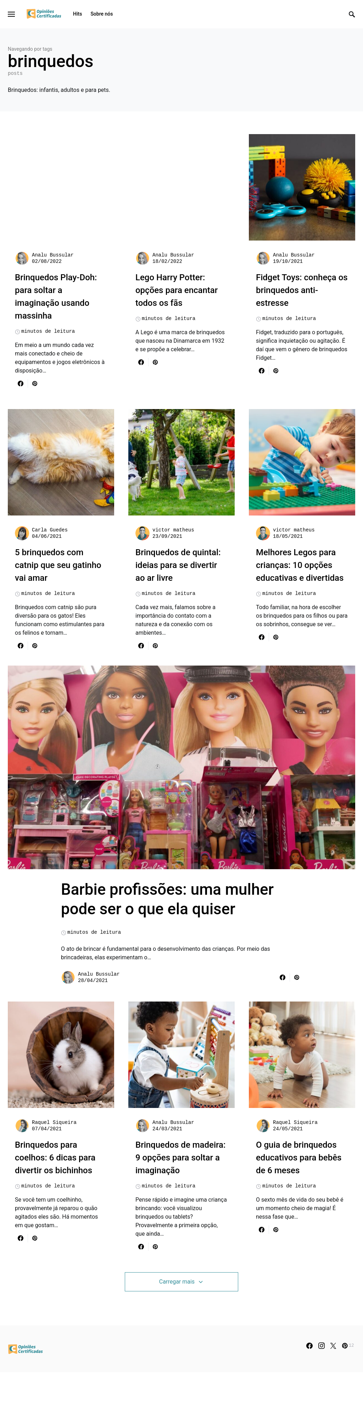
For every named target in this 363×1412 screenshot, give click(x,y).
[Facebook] (309, 1385)
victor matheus (173, 530)
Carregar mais (177, 1321)
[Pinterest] (348, 1385)
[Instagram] (321, 1385)
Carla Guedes (50, 530)
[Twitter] (333, 1385)
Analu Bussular (53, 255)
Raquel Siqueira (54, 1162)
